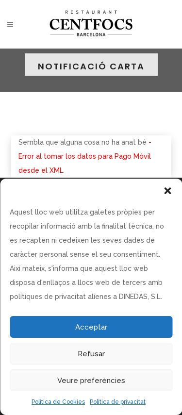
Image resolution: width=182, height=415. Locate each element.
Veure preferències (91, 380)
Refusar (91, 353)
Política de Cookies (58, 401)
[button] (167, 191)
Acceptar (91, 327)
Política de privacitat (118, 401)
